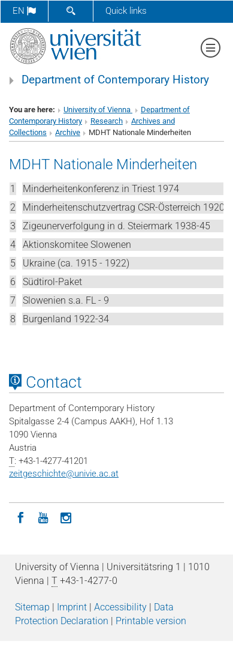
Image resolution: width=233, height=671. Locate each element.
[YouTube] (43, 516)
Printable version (151, 621)
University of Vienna (97, 109)
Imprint (72, 607)
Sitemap (32, 607)
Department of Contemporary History (115, 79)
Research (106, 120)
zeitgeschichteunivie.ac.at (64, 473)
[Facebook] (20, 516)
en (24, 10)
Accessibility (120, 607)
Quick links (126, 10)
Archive (67, 132)
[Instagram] (66, 516)
